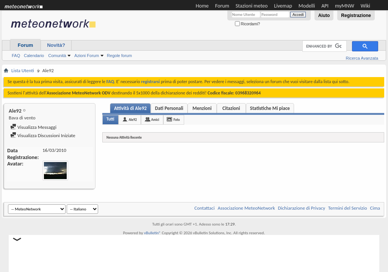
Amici (155, 119)
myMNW (344, 6)
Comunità (57, 55)
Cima (375, 208)
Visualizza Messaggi (33, 127)
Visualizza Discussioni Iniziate (42, 135)
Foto (177, 119)
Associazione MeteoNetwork (246, 208)
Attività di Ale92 (130, 108)
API (325, 6)
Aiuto (324, 15)
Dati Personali (169, 108)
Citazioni (231, 108)
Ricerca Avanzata (362, 58)
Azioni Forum (86, 55)
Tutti (110, 119)
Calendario (34, 55)
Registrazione (356, 15)
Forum (222, 6)
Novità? (56, 45)
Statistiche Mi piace (270, 108)
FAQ (16, 55)
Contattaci (204, 208)
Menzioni (201, 108)
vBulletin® (152, 232)
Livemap (283, 6)
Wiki (365, 6)
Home (202, 6)
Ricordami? (247, 24)
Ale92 (133, 119)
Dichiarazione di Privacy (301, 208)
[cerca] (323, 46)
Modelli (307, 6)
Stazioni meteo (252, 6)
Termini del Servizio (347, 208)
